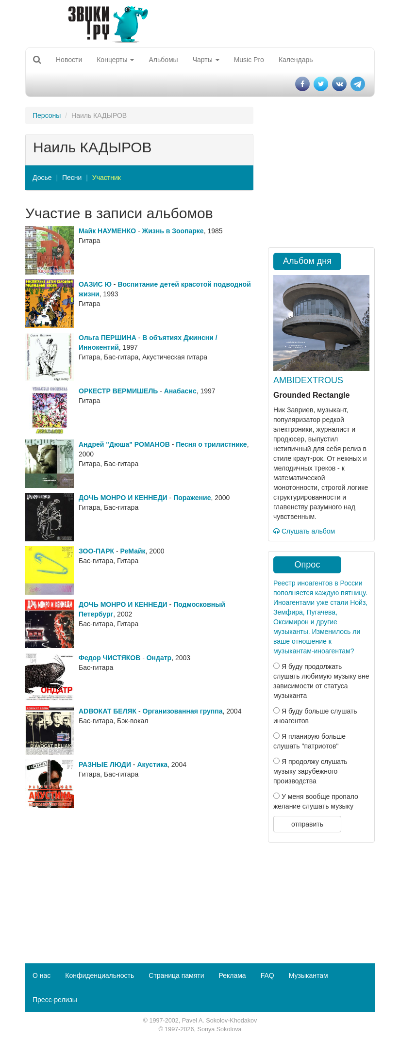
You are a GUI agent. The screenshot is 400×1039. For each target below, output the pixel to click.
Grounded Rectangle (311, 395)
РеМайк (133, 551)
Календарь (296, 60)
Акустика (152, 764)
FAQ (267, 975)
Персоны (47, 115)
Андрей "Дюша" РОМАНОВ (124, 444)
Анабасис (180, 391)
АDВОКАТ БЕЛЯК (107, 711)
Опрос (307, 564)
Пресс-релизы (55, 1000)
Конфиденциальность (99, 975)
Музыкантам (308, 975)
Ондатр (159, 658)
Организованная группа (183, 711)
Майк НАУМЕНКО (107, 231)
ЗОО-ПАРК (96, 551)
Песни (72, 177)
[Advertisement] (139, 881)
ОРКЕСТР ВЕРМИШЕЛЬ (118, 391)
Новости (69, 60)
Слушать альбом (304, 531)
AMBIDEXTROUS (308, 380)
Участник (106, 177)
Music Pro (249, 60)
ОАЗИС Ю (95, 284)
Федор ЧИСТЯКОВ (109, 658)
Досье (42, 177)
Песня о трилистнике (211, 444)
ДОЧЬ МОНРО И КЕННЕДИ (123, 498)
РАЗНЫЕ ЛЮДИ (105, 764)
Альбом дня (307, 261)
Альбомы (163, 60)
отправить (307, 824)
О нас (41, 975)
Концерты (115, 60)
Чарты (206, 60)
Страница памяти (176, 975)
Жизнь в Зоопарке (173, 231)
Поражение (192, 498)
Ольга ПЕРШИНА (107, 337)
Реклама (232, 975)
